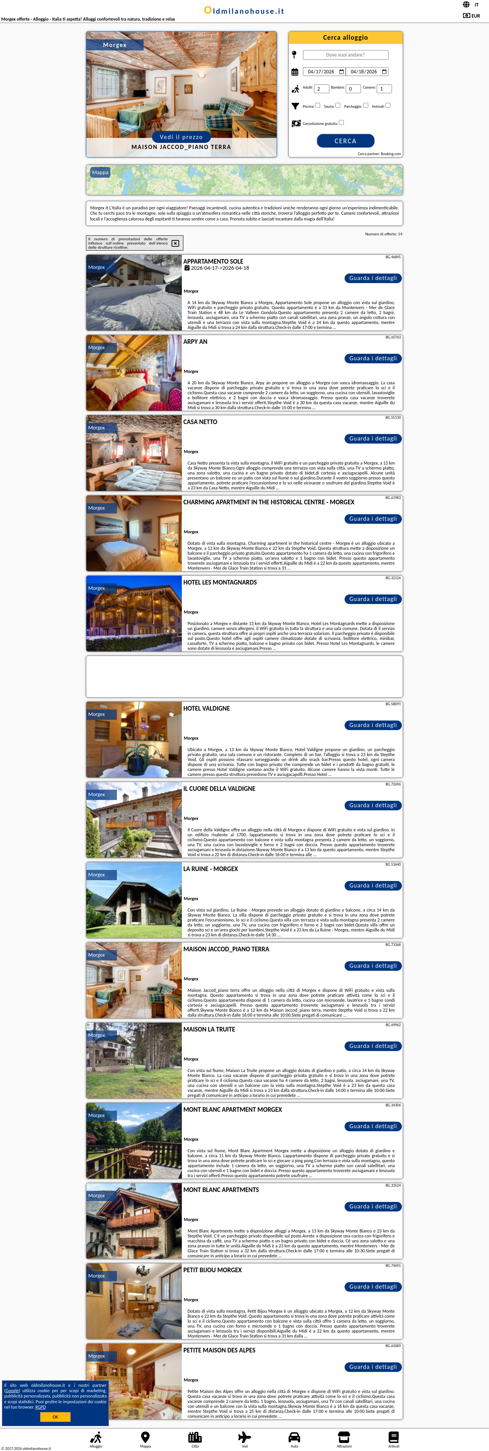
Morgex (96, 267)
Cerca (346, 141)
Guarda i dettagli (373, 278)
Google (12, 1390)
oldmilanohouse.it (244, 11)
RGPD (41, 1407)
